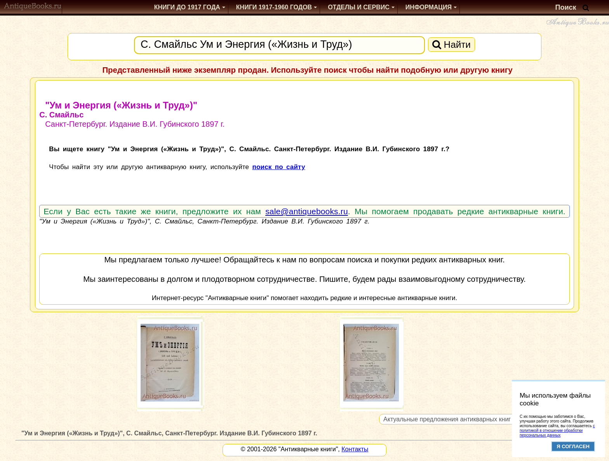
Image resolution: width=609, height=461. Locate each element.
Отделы (359, 7)
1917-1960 (274, 7)
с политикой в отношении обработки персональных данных (557, 430)
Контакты (354, 449)
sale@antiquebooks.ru (306, 211)
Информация (428, 7)
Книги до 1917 (187, 7)
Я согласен (573, 446)
